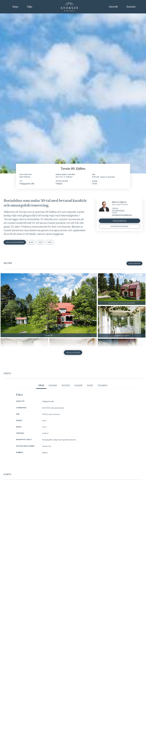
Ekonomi (78, 603)
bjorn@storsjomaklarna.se (122, 432)
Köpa (15, 6)
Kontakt (131, 6)
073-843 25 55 (118, 428)
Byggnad (53, 603)
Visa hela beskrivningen (16, 459)
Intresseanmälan (119, 438)
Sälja (29, 6)
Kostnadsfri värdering (119, 444)
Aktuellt (113, 6)
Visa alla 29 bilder (134, 481)
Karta (54, 459)
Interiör (66, 603)
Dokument (103, 603)
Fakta (44, 459)
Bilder (33, 459)
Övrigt (90, 603)
